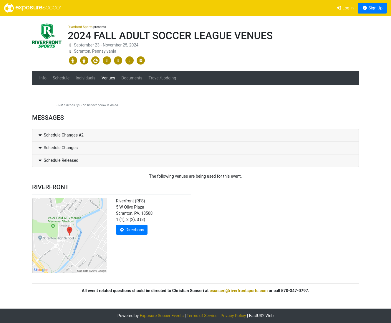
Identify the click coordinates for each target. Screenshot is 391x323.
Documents (131, 78)
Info (43, 78)
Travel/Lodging (162, 78)
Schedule (61, 78)
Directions (132, 229)
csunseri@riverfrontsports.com (239, 290)
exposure (33, 8)
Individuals (85, 78)
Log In (345, 8)
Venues (108, 78)
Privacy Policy (233, 315)
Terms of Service (202, 315)
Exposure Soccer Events (162, 315)
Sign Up (372, 8)
